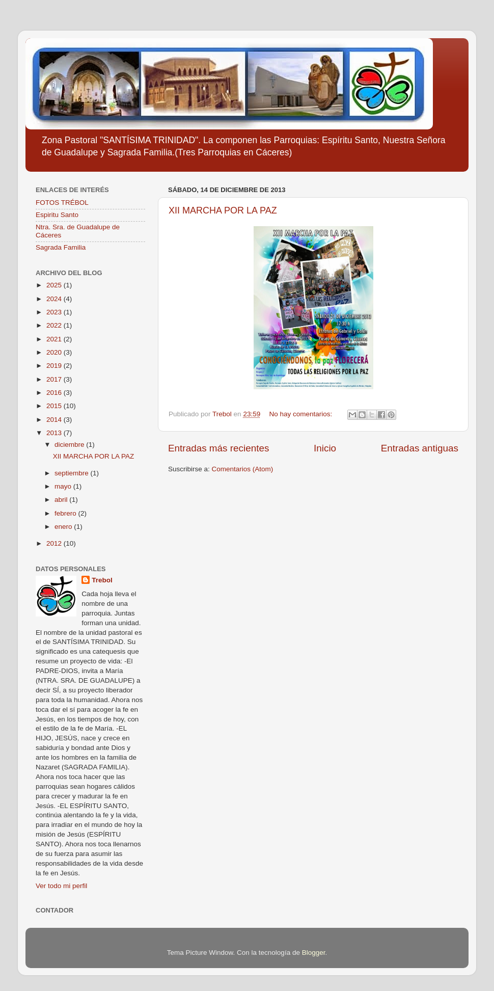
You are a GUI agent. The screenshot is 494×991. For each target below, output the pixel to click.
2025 (55, 285)
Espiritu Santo (57, 215)
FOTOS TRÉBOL (62, 202)
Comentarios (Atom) (242, 469)
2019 (55, 365)
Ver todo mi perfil (61, 886)
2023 (55, 312)
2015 (55, 406)
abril (61, 499)
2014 (55, 419)
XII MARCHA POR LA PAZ (223, 210)
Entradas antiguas (419, 448)
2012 (55, 543)
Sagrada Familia (61, 247)
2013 (55, 433)
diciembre (70, 444)
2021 (55, 339)
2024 (55, 299)
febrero (66, 513)
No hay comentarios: (301, 414)
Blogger (313, 952)
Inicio (325, 448)
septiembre (72, 473)
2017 (55, 379)
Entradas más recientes (218, 448)
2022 (55, 325)
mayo (63, 486)
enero (64, 526)
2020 (55, 352)
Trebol (102, 580)
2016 (55, 392)
